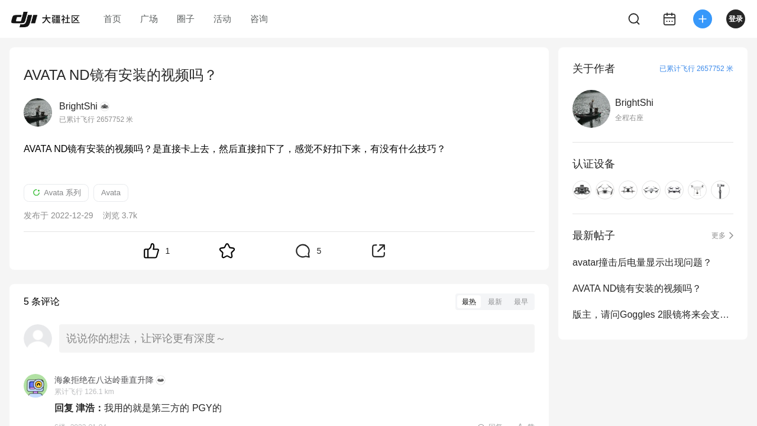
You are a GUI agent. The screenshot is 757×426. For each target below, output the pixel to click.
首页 (112, 19)
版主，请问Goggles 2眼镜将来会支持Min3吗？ (652, 314)
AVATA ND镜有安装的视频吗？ (636, 288)
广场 (149, 19)
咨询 (259, 19)
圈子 (186, 19)
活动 (222, 19)
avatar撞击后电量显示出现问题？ (642, 262)
